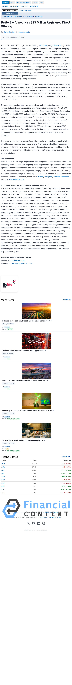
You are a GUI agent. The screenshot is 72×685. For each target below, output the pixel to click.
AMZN (3, 464)
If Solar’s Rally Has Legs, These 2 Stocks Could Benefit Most (27, 321)
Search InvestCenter (25, 11)
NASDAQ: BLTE (57, 45)
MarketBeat (7, 327)
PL (15, 418)
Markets (5, 3)
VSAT (18, 418)
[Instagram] (44, 523)
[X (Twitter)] (28, 523)
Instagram (48, 177)
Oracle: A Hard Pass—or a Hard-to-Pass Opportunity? (24, 351)
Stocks (12, 3)
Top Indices (29, 17)
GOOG (3, 477)
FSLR (8, 329)
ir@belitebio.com (18, 260)
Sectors (35, 3)
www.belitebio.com (16, 180)
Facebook (65, 177)
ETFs (8, 448)
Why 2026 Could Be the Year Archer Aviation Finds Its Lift (25, 381)
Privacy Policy (42, 517)
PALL (15, 450)
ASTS (8, 418)
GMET (11, 450)
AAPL (3, 467)
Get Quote (10, 13)
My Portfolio (39, 17)
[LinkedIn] (38, 523)
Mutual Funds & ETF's (23, 3)
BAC (2, 473)
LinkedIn (56, 177)
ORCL (8, 359)
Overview (5, 6)
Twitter (40, 177)
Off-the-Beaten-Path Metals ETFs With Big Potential (23, 440)
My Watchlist (18, 17)
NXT (12, 329)
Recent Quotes (7, 17)
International (34, 6)
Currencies (24, 6)
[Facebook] (33, 523)
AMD (2, 470)
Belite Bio (43, 45)
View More (66, 300)
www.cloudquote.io (51, 513)
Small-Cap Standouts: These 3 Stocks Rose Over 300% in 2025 (28, 411)
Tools (41, 3)
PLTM (18, 450)
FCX (8, 450)
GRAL (12, 418)
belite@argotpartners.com (22, 263)
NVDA (3, 486)
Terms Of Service (56, 517)
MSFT (3, 483)
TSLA (2, 493)
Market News (14, 6)
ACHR (8, 389)
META (3, 480)
